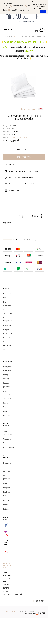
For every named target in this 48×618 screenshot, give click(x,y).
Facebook (6, 525)
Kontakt (6, 500)
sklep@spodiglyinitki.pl (18, 10)
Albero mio (15, 129)
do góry (39, 601)
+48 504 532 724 (17, 6)
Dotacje (6, 509)
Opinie (5, 483)
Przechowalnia (8, 447)
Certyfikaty (7, 488)
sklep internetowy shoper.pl (29, 611)
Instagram (6, 533)
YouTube (6, 551)
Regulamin (7, 325)
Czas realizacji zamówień (7, 395)
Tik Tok (6, 542)
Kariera (5, 505)
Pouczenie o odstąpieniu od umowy (7, 345)
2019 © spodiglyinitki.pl (11, 611)
